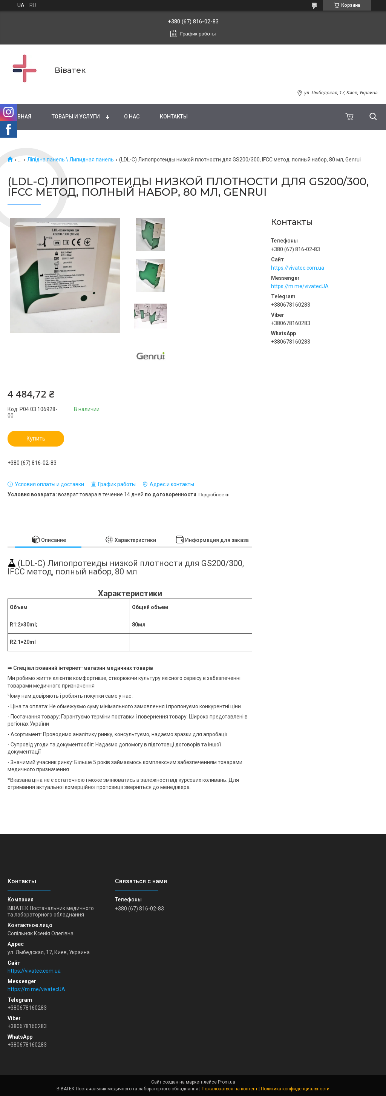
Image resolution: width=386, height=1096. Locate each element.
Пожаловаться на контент (229, 1088)
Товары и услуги (76, 117)
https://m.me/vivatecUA (300, 286)
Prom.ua (226, 1082)
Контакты (174, 117)
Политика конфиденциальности (295, 1088)
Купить (36, 438)
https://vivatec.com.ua (297, 268)
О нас (131, 117)
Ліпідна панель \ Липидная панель (70, 160)
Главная (19, 117)
